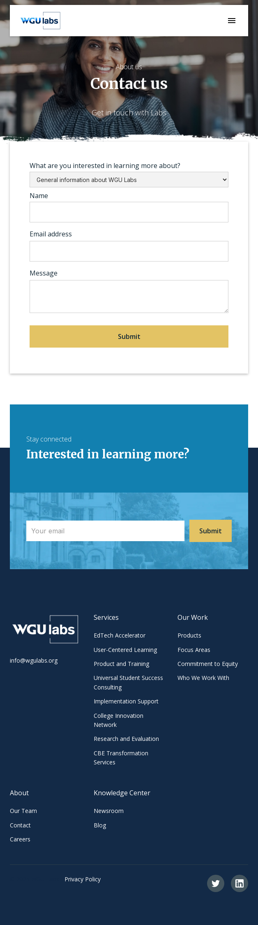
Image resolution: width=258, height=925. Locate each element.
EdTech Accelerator (119, 635)
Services (106, 617)
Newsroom (109, 811)
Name (39, 196)
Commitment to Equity (207, 664)
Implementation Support (126, 701)
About (19, 792)
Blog (100, 825)
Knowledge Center (122, 792)
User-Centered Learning (125, 650)
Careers (20, 839)
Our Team (23, 811)
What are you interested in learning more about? (105, 165)
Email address (51, 233)
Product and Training (121, 664)
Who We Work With (203, 678)
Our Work (192, 617)
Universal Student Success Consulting (128, 682)
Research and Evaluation (126, 739)
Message (44, 273)
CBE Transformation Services (121, 757)
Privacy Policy (82, 879)
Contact (20, 825)
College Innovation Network (118, 720)
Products (189, 635)
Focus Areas (193, 650)
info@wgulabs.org (34, 660)
